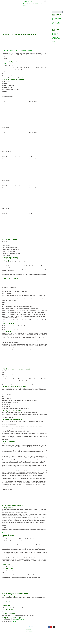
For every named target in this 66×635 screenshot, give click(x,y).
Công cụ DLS (33, 1)
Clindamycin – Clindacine (56, 38)
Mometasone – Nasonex (56, 18)
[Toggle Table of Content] (9, 58)
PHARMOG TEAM (16, 621)
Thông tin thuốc (26, 1)
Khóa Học (25, 5)
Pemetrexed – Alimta (56, 19)
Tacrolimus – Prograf (56, 25)
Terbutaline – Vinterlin (56, 37)
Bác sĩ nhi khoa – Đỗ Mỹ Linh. (19, 619)
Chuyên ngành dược (26, 3)
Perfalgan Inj (8, 73)
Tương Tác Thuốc (35, 3)
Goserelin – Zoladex (56, 21)
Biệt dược (11, 50)
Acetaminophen (25, 50)
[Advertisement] (24, 14)
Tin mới (41, 3)
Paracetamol (30, 50)
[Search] (62, 12)
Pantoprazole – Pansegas (57, 35)
